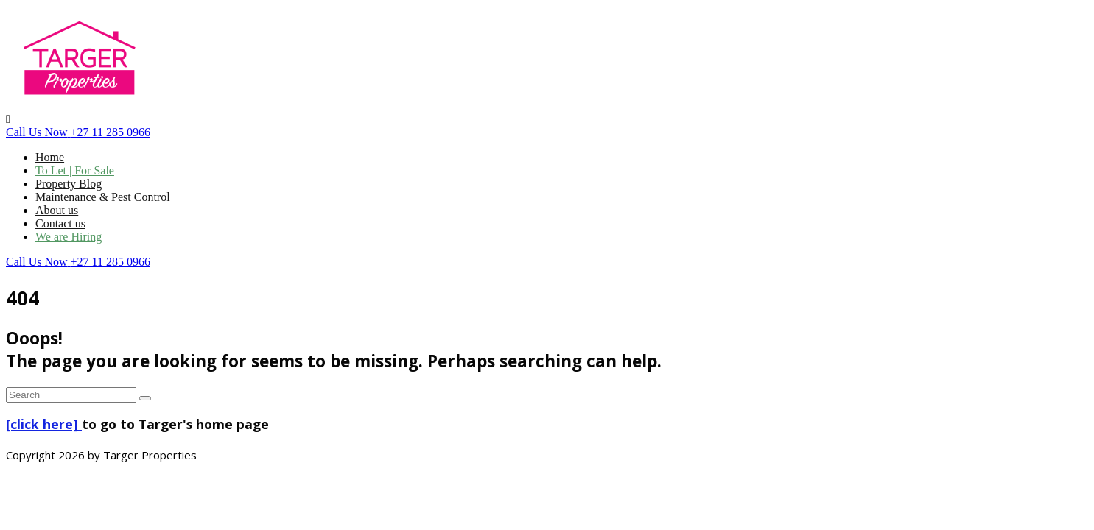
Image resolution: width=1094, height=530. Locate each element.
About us (56, 210)
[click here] (44, 424)
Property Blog (68, 183)
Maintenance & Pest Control (102, 197)
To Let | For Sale (74, 170)
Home (49, 157)
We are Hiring (68, 236)
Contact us (60, 223)
